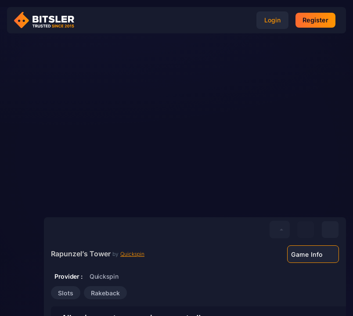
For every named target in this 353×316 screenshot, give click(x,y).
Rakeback (105, 293)
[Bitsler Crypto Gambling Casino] (47, 20)
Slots (65, 293)
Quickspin (132, 254)
